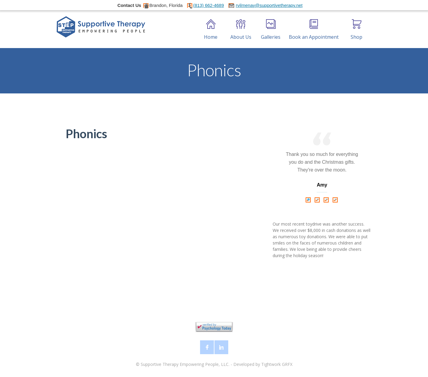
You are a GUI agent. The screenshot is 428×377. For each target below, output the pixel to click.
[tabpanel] (322, 163)
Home (210, 29)
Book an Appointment (314, 29)
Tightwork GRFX (276, 364)
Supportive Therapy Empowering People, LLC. (185, 364)
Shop (356, 29)
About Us (240, 29)
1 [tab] (309, 200)
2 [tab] (318, 200)
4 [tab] (336, 200)
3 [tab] (327, 200)
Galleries (270, 29)
